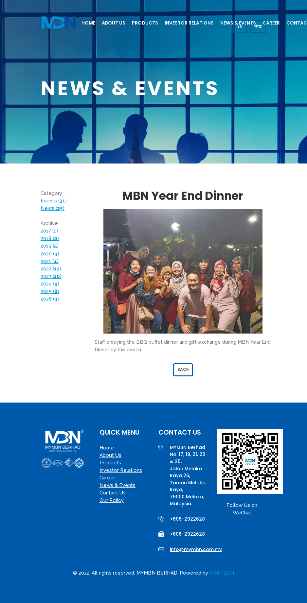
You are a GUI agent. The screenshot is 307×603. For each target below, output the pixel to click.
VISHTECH (221, 573)
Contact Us (112, 493)
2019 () (50, 246)
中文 (258, 26)
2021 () (50, 261)
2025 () (50, 291)
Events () (54, 201)
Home (88, 23)
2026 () (50, 299)
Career (271, 23)
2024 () (50, 284)
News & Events (117, 485)
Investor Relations (189, 23)
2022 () (51, 269)
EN (240, 26)
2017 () (49, 231)
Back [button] (183, 369)
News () (52, 208)
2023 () (51, 276)
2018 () (50, 238)
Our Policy (111, 500)
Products (145, 23)
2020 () (50, 254)
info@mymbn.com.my (196, 549)
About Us (113, 23)
